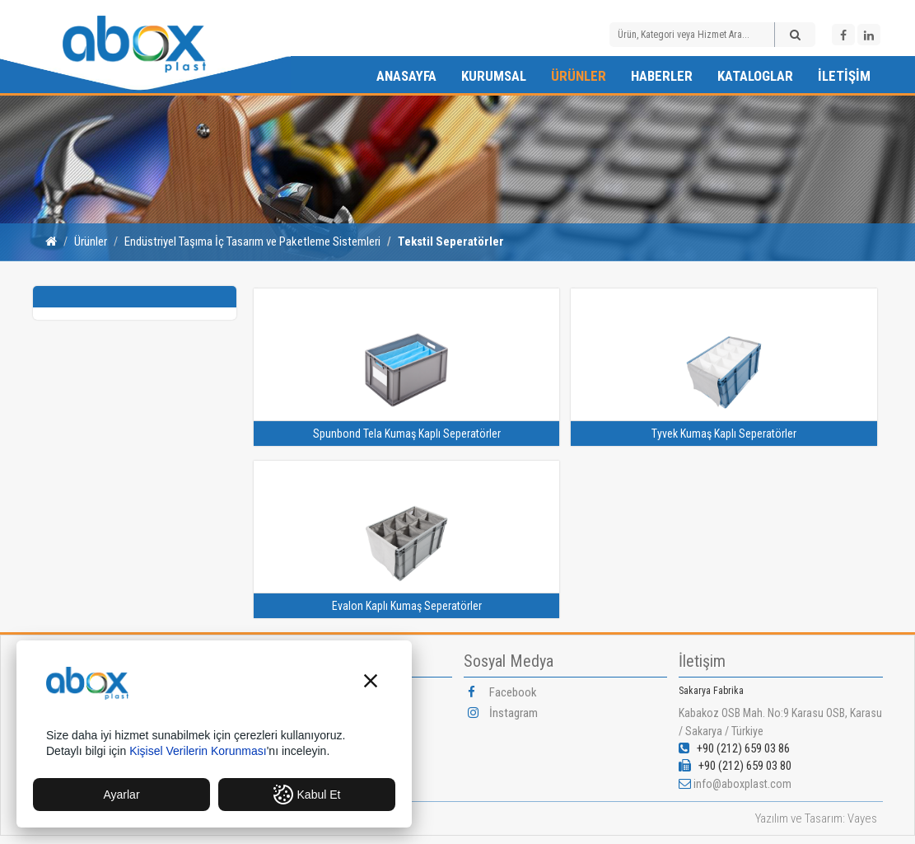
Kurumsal (493, 76)
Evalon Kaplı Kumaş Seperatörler (407, 605)
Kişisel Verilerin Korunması (198, 750)
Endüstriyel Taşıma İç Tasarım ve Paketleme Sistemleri (252, 241)
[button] (370, 682)
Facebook (502, 692)
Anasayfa (406, 76)
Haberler (662, 76)
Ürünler (578, 76)
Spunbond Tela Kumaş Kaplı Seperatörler (407, 433)
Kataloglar (755, 76)
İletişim (844, 76)
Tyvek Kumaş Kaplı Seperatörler (723, 433)
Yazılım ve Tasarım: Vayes (816, 818)
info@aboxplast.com (742, 783)
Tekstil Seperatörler (451, 241)
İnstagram (503, 713)
